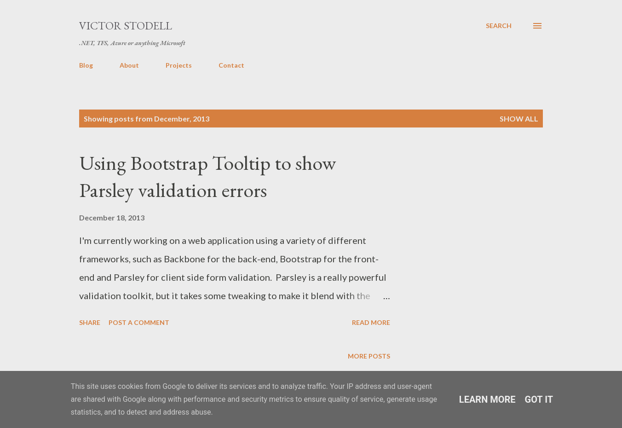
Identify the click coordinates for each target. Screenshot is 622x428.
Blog (86, 65)
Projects (179, 65)
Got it (539, 399)
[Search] (499, 25)
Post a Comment (139, 322)
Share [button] (89, 322)
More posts (369, 356)
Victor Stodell (125, 25)
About (129, 65)
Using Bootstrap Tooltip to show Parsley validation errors (207, 176)
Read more (371, 322)
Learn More (487, 399)
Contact (231, 65)
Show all (519, 118)
